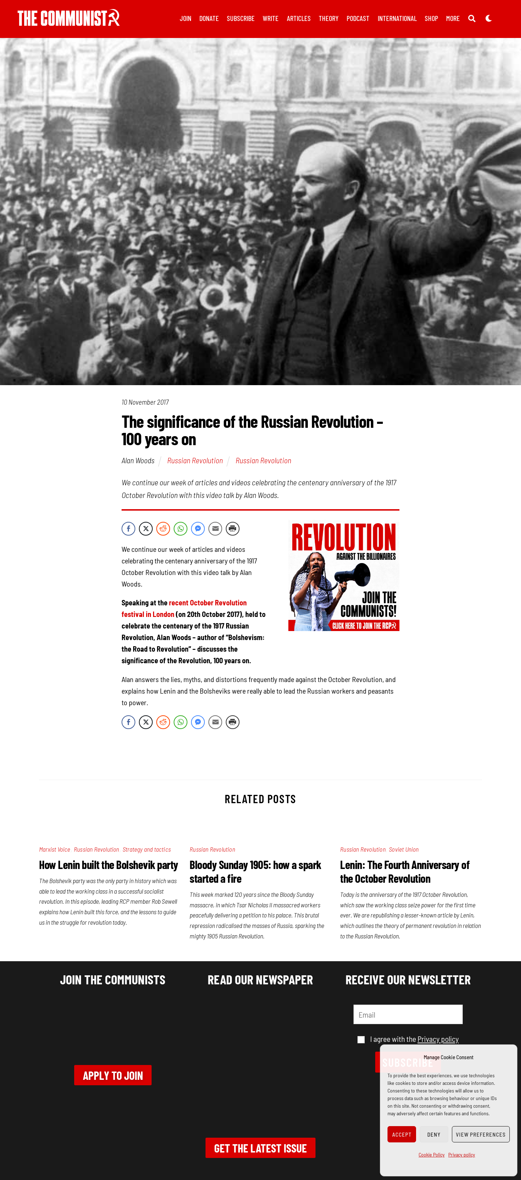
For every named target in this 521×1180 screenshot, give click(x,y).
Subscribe (241, 18)
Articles (299, 18)
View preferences (481, 1134)
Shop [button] (431, 18)
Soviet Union (404, 849)
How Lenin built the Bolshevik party (108, 864)
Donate (209, 18)
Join (185, 18)
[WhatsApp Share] (180, 529)
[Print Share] (233, 529)
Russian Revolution (195, 460)
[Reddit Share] (163, 529)
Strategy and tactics (147, 849)
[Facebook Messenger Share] (198, 529)
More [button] (453, 18)
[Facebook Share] (128, 529)
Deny (434, 1134)
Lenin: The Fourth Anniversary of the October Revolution (405, 871)
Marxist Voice (55, 849)
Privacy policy (461, 1154)
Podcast (358, 18)
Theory (329, 18)
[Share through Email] (215, 529)
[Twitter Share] (146, 529)
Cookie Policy (432, 1154)
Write (271, 18)
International (397, 18)
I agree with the (408, 1038)
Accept (402, 1134)
